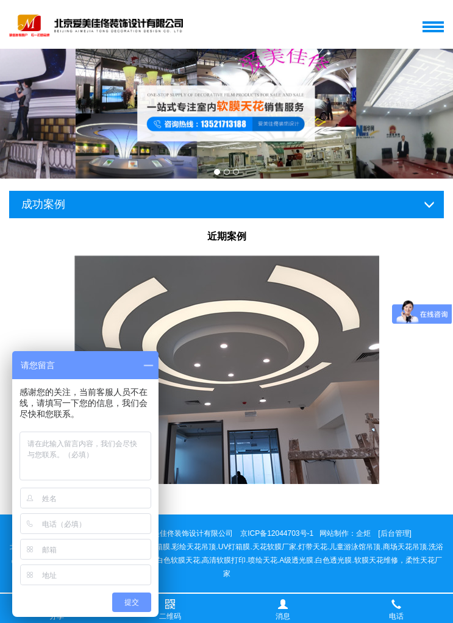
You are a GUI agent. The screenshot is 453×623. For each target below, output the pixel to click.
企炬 (363, 533)
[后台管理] (395, 533)
